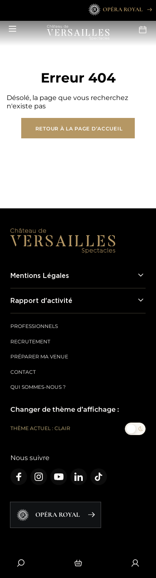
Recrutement (30, 341)
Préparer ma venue (39, 356)
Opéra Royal (119, 9)
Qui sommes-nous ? (38, 387)
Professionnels (34, 326)
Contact (23, 372)
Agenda (143, 30)
